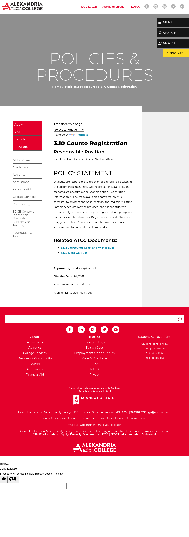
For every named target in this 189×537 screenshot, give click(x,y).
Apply (18, 124)
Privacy (94, 374)
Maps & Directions (94, 358)
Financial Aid (22, 189)
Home (56, 87)
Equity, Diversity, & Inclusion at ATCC (84, 434)
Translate (78, 134)
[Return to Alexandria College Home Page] (22, 6)
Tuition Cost (94, 347)
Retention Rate (154, 353)
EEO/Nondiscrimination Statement (133, 434)
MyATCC (169, 43)
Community (21, 204)
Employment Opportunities (94, 353)
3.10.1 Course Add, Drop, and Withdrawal (87, 247)
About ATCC (21, 160)
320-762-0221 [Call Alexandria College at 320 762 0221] (89, 6)
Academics (20, 167)
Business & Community (35, 358)
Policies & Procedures (81, 87)
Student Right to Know (154, 343)
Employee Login (94, 342)
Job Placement (154, 357)
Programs (21, 146)
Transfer (94, 336)
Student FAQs (174, 53)
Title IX (94, 369)
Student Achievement (154, 336)
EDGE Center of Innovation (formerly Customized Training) (24, 218)
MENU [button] (168, 22)
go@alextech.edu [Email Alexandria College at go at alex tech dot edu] (113, 6)
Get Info (20, 139)
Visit (17, 132)
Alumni (35, 364)
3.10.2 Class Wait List (74, 252)
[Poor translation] (13, 479)
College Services (24, 197)
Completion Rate (154, 348)
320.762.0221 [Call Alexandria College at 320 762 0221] (138, 412)
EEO (94, 364)
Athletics (19, 174)
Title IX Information (45, 434)
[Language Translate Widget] (69, 130)
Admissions (21, 182)
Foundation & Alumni (22, 234)
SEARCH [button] (170, 33)
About (34, 336)
